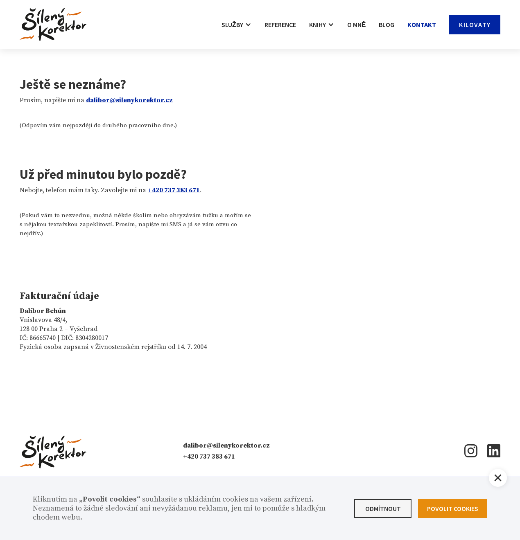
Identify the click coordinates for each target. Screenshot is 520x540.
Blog (386, 24)
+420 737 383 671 (209, 456)
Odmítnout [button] (383, 508)
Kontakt (421, 24)
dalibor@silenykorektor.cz (226, 445)
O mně (356, 24)
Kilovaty (475, 24)
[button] (236, 24)
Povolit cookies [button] (452, 508)
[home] (53, 24)
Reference (280, 24)
